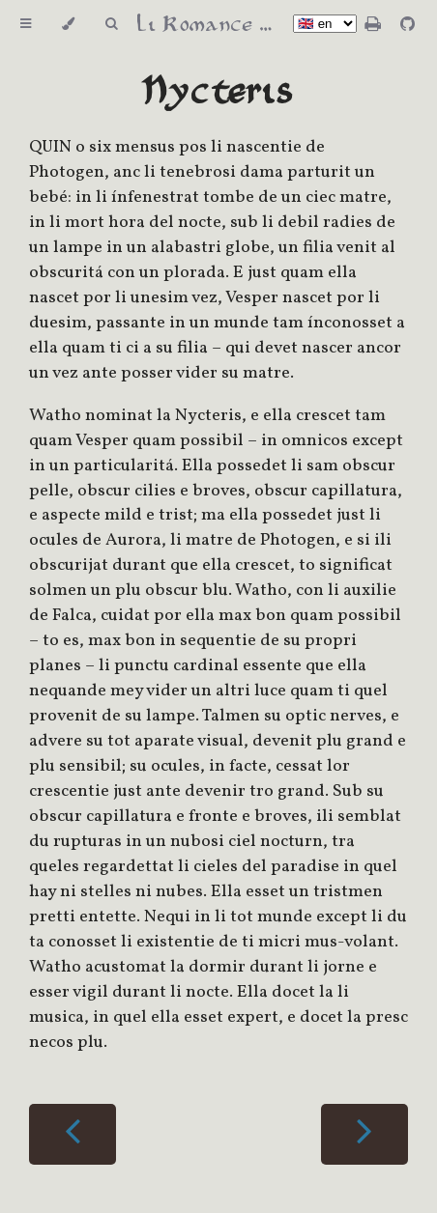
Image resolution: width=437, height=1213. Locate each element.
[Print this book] (375, 26)
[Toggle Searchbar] (111, 24)
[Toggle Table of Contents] (25, 24)
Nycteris (218, 92)
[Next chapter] (364, 1134)
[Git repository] (407, 26)
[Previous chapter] (72, 1134)
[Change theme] (68, 24)
